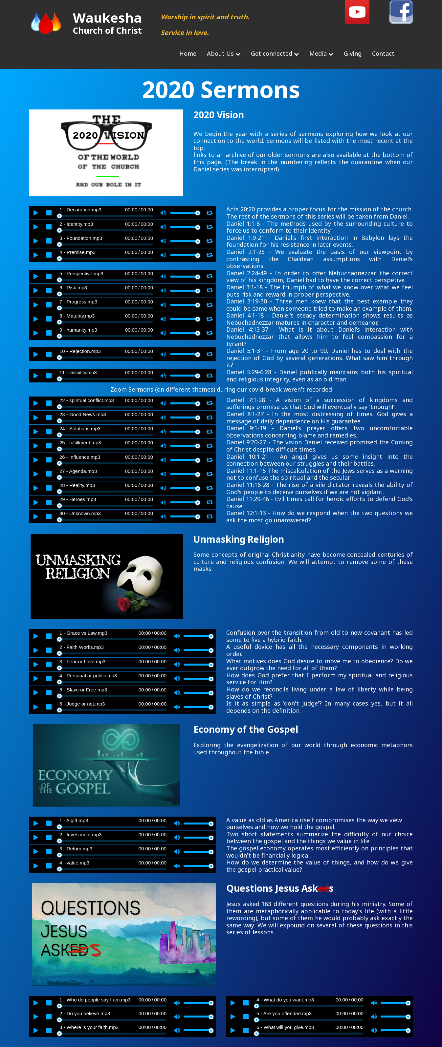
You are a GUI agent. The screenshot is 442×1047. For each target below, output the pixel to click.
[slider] (106, 216)
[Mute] (163, 212)
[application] (122, 213)
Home (187, 53)
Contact (383, 53)
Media (321, 53)
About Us (223, 53)
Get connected (275, 53)
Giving (353, 53)
